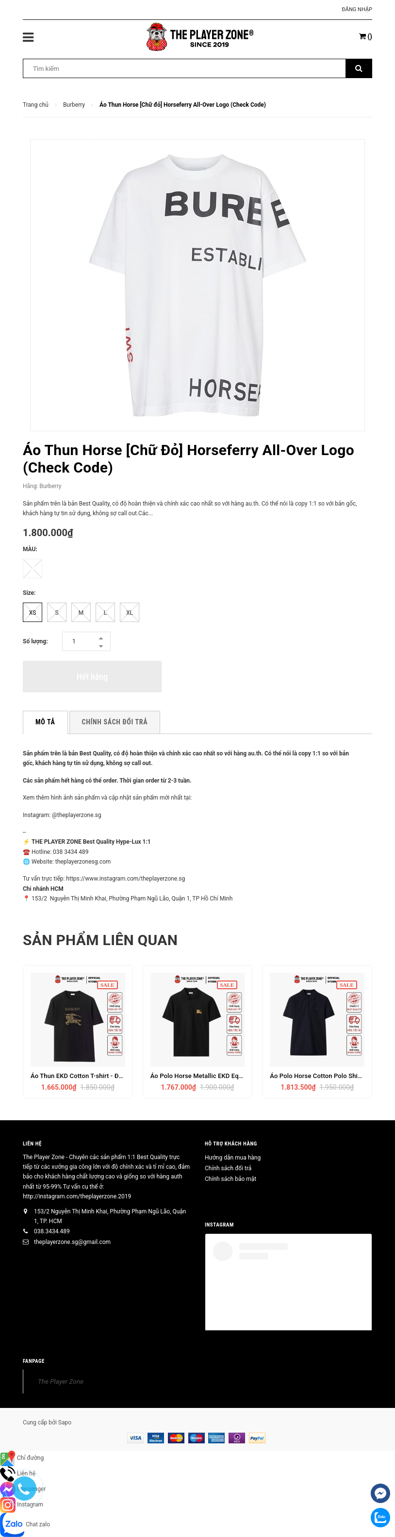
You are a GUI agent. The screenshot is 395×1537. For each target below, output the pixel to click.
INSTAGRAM (219, 1225)
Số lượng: (35, 641)
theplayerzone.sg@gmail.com (72, 1242)
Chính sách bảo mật (230, 1179)
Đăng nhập (357, 9)
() (365, 36)
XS (32, 612)
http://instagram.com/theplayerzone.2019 (77, 1196)
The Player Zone (60, 1381)
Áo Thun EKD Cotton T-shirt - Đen (78, 1075)
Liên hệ (32, 1144)
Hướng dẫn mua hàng (233, 1157)
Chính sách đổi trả (228, 1168)
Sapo (64, 1422)
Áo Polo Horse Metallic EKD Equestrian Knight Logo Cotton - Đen (243, 1075)
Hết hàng (92, 676)
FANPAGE (34, 1361)
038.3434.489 (52, 1231)
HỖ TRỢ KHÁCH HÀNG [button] (231, 1144)
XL (129, 612)
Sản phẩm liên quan (100, 940)
